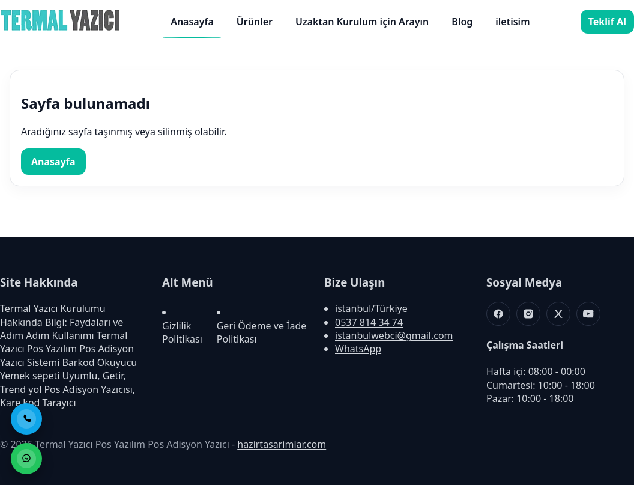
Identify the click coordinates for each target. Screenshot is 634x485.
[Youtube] (588, 314)
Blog (461, 21)
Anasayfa (192, 21)
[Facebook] (498, 314)
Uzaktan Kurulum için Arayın (362, 21)
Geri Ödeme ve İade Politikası (262, 332)
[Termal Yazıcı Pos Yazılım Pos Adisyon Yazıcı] (60, 30)
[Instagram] (528, 314)
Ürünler (255, 21)
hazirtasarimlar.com (281, 444)
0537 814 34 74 (369, 322)
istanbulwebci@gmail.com (394, 335)
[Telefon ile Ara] (26, 419)
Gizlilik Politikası (182, 332)
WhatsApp (358, 348)
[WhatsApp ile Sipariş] (26, 458)
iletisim (512, 21)
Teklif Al (607, 21)
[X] (558, 314)
